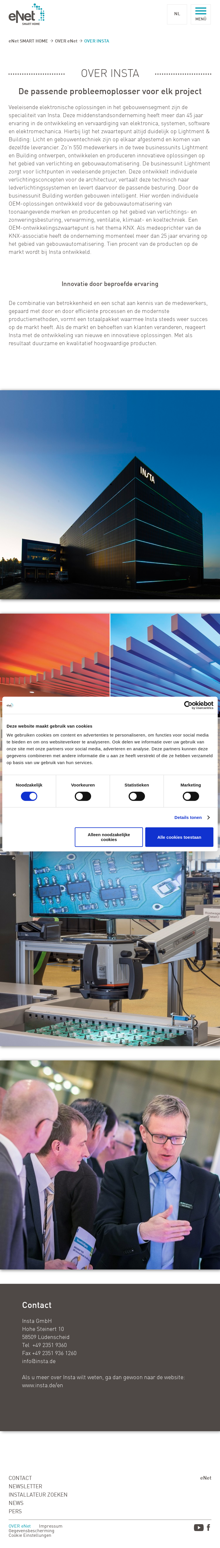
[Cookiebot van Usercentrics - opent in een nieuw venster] (188, 705)
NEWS (16, 1503)
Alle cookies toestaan (179, 837)
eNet (205, 1478)
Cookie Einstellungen (30, 1535)
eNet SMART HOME (28, 41)
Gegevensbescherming (31, 1531)
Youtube (199, 1529)
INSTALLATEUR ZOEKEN (38, 1495)
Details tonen (188, 817)
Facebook (209, 1529)
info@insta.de (39, 1362)
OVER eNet (66, 41)
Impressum (50, 1526)
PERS (15, 1511)
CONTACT (20, 1478)
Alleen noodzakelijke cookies (109, 837)
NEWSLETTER (25, 1486)
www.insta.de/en (42, 1386)
